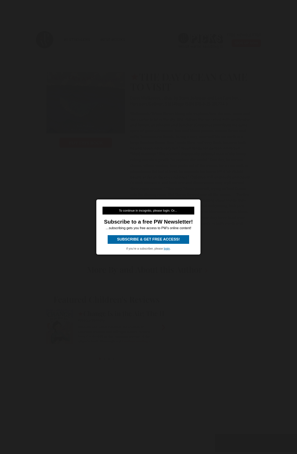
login (167, 248)
